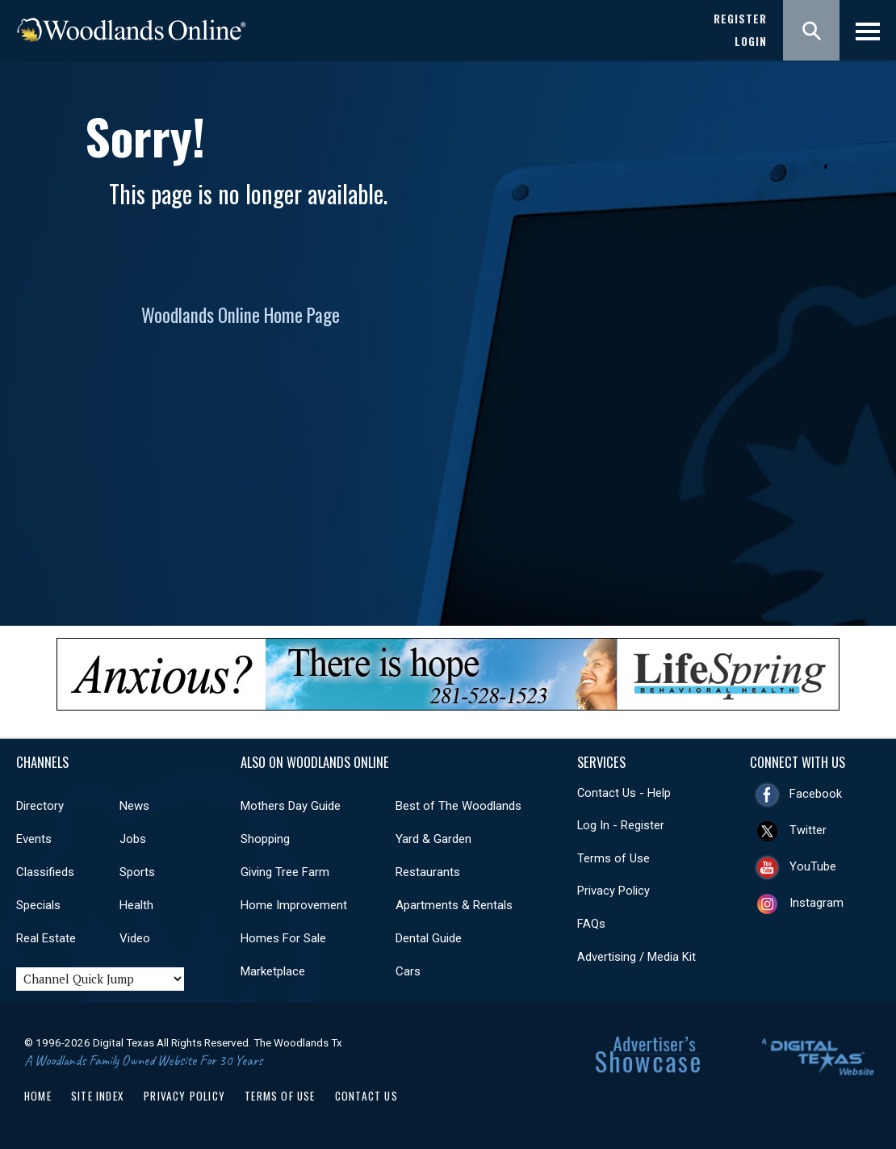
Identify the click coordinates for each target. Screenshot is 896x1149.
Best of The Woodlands (458, 806)
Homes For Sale (283, 938)
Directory (40, 806)
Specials (38, 905)
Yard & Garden (433, 839)
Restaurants (428, 872)
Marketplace (273, 971)
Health (136, 905)
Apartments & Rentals (454, 905)
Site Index (97, 1096)
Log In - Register (620, 825)
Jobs (132, 839)
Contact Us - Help (624, 793)
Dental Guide (429, 938)
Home (38, 1096)
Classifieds (45, 872)
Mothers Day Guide (291, 806)
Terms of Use (613, 858)
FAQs (591, 923)
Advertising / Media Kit (636, 957)
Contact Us (366, 1096)
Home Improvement (294, 905)
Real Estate (46, 938)
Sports (137, 872)
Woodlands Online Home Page (240, 315)
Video (134, 938)
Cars (408, 971)
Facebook (815, 793)
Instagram (816, 902)
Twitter (808, 830)
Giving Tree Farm (285, 872)
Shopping (265, 839)
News (134, 806)
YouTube (812, 866)
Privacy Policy (613, 890)
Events (34, 839)
